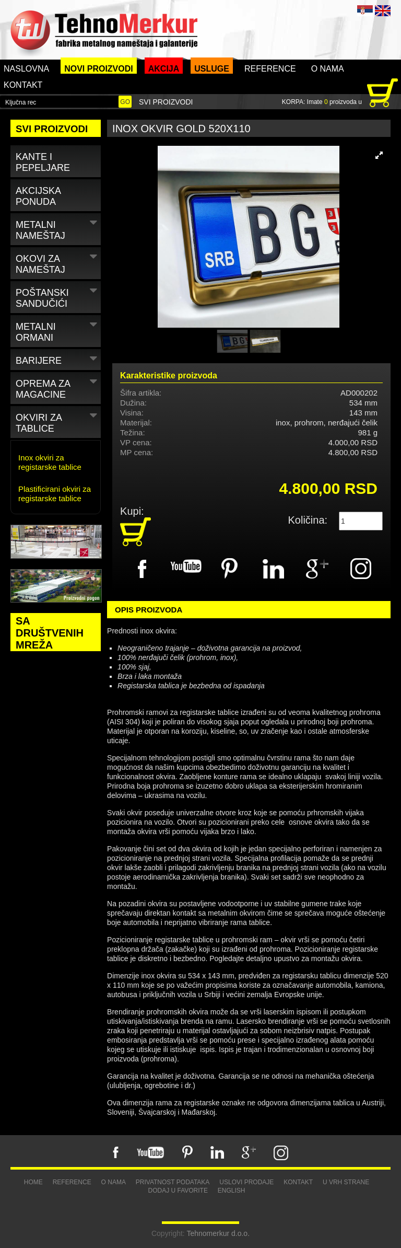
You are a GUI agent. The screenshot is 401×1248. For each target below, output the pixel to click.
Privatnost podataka (173, 1182)
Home (33, 1182)
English (231, 1190)
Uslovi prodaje (246, 1182)
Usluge (211, 68)
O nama (327, 68)
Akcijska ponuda (38, 196)
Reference (270, 68)
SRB (365, 10)
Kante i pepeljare (43, 162)
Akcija (164, 68)
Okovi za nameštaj (58, 262)
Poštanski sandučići (58, 296)
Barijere (58, 359)
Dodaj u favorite (177, 1190)
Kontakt (23, 84)
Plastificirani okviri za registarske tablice (54, 493)
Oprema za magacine (58, 387)
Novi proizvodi (98, 68)
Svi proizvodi (166, 102)
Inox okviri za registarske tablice (49, 462)
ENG (383, 10)
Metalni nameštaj (58, 228)
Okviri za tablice (58, 421)
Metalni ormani (58, 330)
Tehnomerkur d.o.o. (218, 1233)
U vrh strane (346, 1182)
